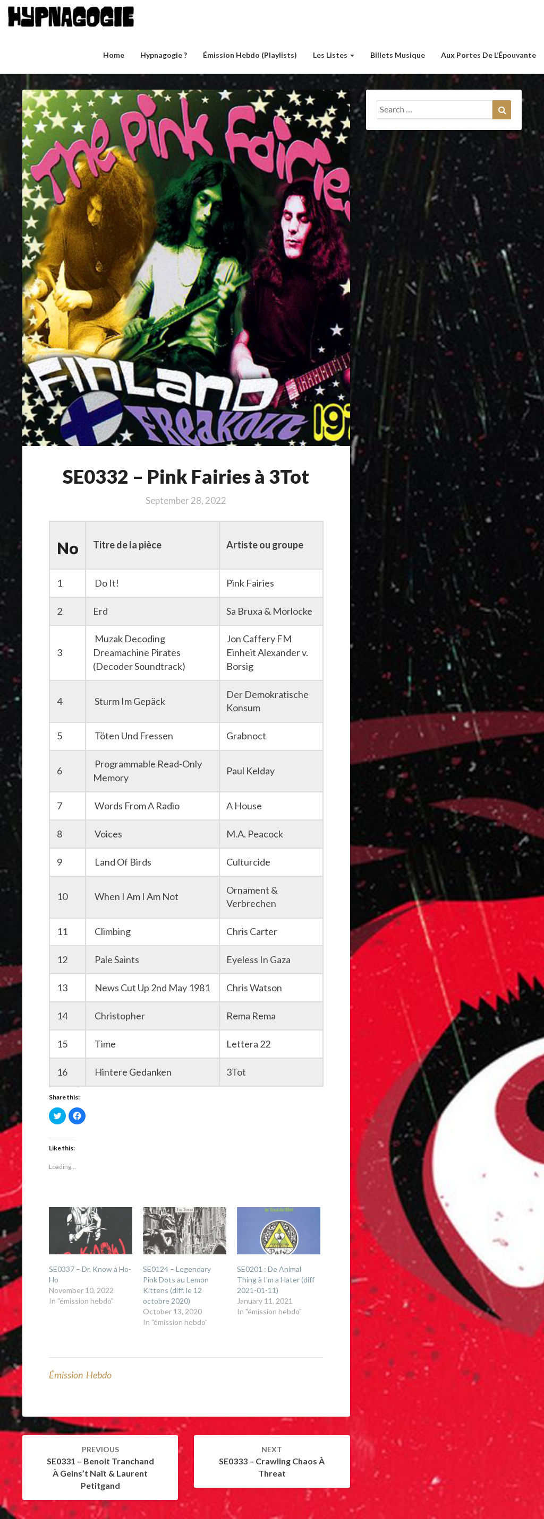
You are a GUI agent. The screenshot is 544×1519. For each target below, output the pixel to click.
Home (113, 54)
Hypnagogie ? (163, 54)
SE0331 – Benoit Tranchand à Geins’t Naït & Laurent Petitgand (100, 1467)
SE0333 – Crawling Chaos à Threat (272, 1461)
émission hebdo (80, 1375)
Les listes (333, 54)
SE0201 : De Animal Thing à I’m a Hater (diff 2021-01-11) (275, 1279)
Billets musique (397, 54)
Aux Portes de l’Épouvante (488, 54)
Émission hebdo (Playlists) (250, 54)
